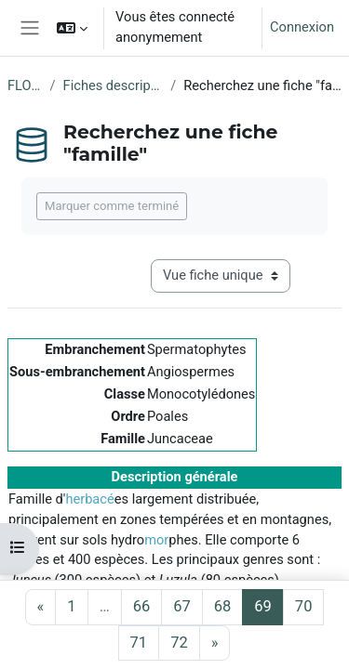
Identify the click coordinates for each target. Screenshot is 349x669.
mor (156, 539)
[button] (72, 28)
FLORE (25, 85)
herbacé (89, 499)
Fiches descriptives (113, 85)
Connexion (302, 27)
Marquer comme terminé (112, 206)
